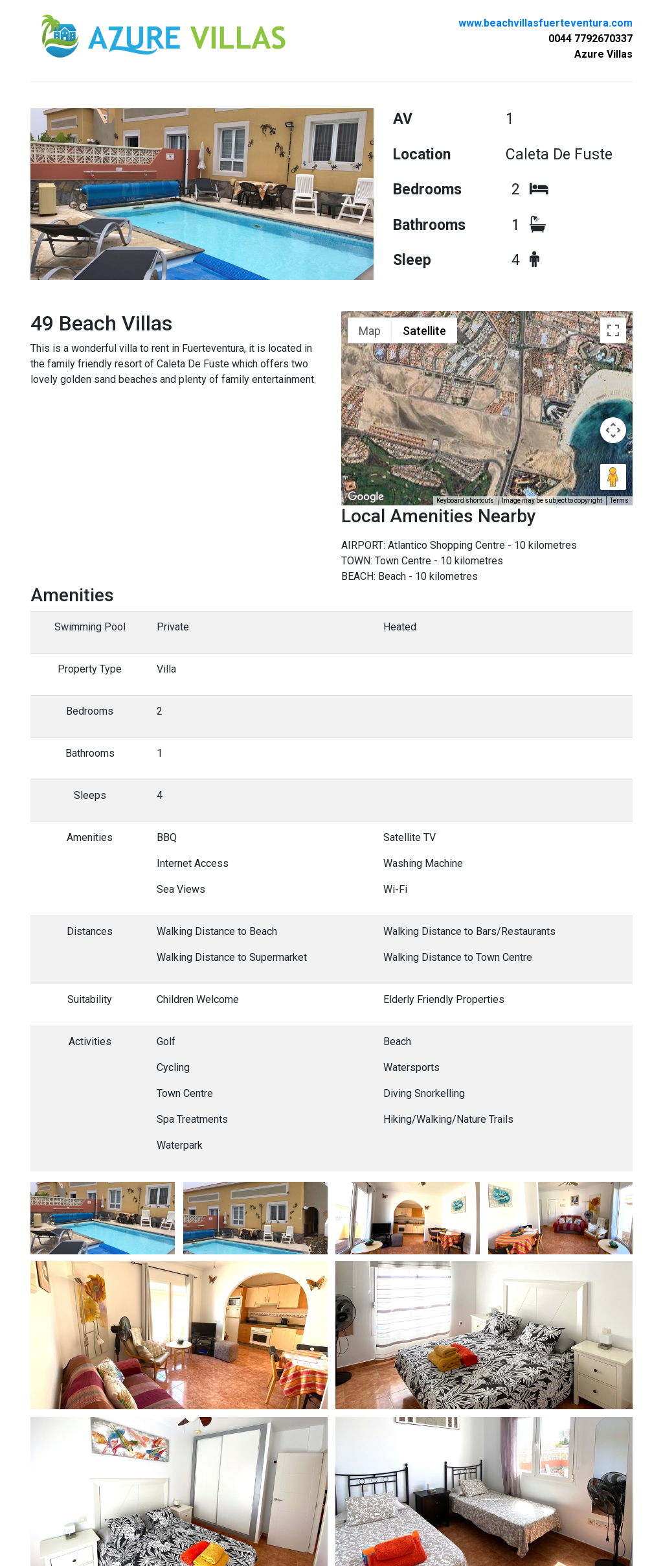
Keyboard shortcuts (465, 500)
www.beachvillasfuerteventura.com (545, 23)
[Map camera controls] (613, 430)
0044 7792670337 (590, 38)
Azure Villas (603, 54)
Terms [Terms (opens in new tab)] (619, 500)
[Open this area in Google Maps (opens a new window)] (365, 497)
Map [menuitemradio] (370, 331)
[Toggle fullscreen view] (613, 330)
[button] (486, 389)
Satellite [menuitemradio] (424, 331)
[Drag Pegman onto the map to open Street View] (613, 477)
